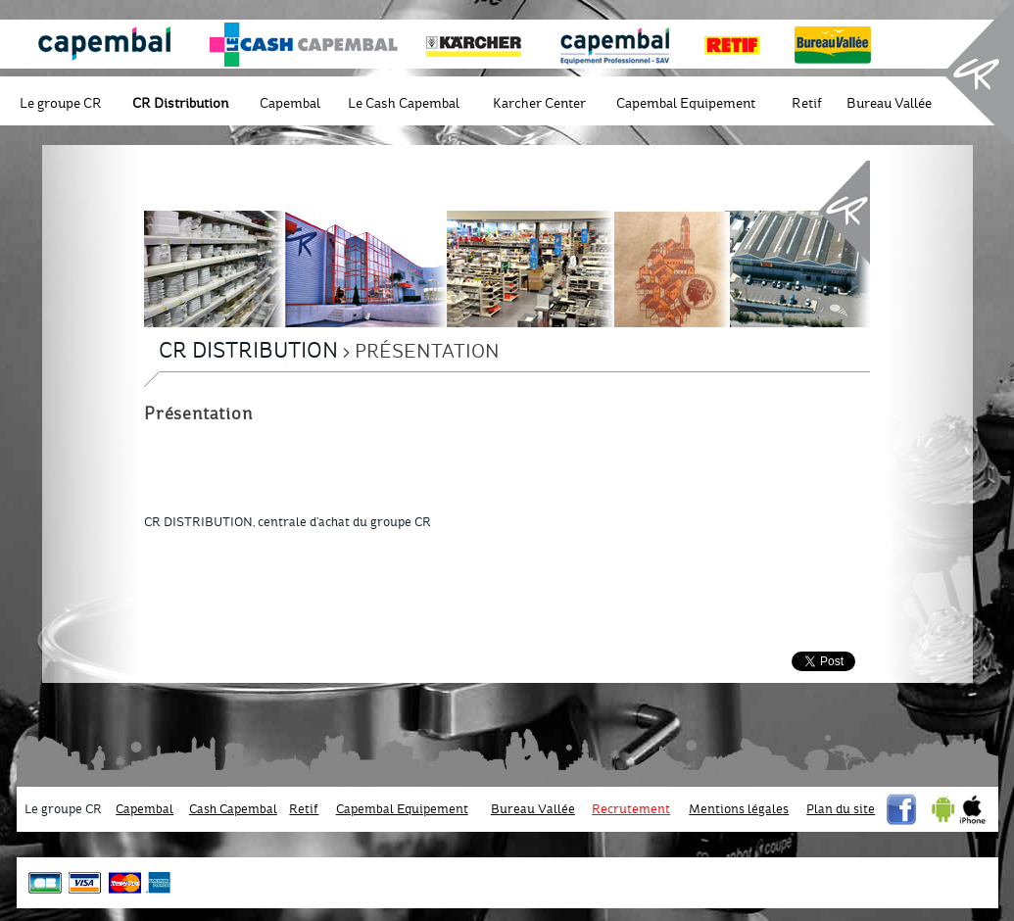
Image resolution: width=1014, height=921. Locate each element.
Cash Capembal (233, 809)
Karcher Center (539, 103)
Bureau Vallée (889, 103)
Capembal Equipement (685, 103)
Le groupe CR (61, 103)
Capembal (290, 103)
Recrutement (631, 809)
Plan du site (840, 809)
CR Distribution (180, 103)
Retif (807, 103)
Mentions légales (739, 809)
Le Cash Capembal (403, 103)
